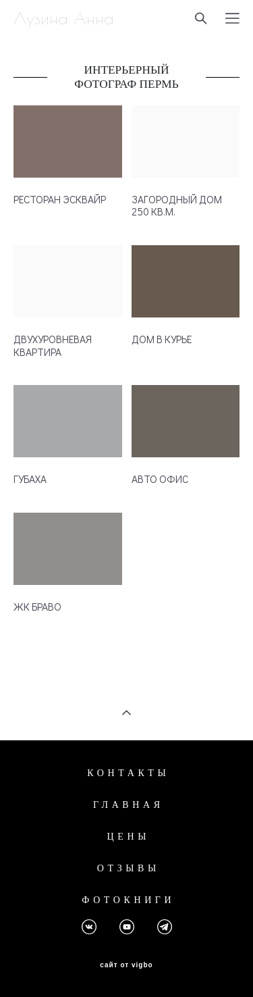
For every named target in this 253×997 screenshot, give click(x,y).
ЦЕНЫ (128, 837)
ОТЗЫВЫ (128, 868)
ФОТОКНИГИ (128, 900)
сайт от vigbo (126, 965)
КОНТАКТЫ (128, 773)
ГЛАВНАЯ (128, 805)
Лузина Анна (63, 18)
